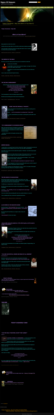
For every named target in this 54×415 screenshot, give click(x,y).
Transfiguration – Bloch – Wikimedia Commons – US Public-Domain (11, 198)
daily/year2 (19, 7)
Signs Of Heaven (8, 2)
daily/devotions (13, 7)
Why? (48, 7)
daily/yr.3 (24, 7)
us (45, 7)
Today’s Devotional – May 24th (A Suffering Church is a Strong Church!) (21, 411)
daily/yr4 (29, 7)
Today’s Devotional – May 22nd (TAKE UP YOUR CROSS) (14, 409)
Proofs (42, 7)
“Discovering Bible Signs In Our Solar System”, (9, 361)
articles (7, 7)
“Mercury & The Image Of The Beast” (30, 36)
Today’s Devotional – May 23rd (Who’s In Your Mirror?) (18, 23)
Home (3, 7)
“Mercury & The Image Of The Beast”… (22, 291)
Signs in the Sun (26, 361)
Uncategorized (5, 403)
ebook (34, 7)
